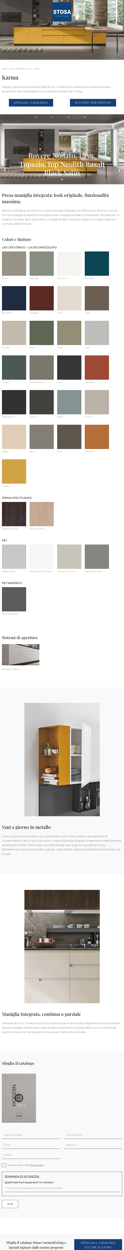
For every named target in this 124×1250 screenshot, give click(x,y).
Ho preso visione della (25, 1165)
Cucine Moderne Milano (20, 69)
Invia (10, 1203)
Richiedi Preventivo (93, 102)
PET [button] (4, 540)
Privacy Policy (37, 1165)
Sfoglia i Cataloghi (31, 102)
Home (4, 69)
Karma (37, 69)
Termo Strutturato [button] (17, 498)
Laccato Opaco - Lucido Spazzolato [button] (29, 247)
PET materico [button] (12, 583)
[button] (5, 170)
